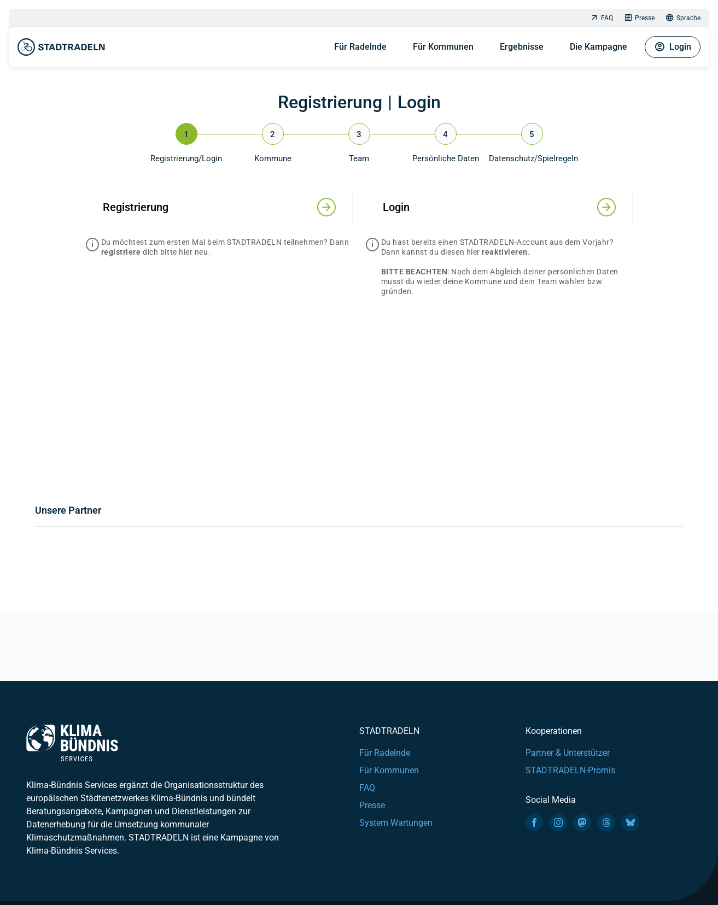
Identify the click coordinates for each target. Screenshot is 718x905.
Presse (639, 18)
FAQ (601, 18)
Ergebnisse (522, 47)
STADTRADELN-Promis (570, 770)
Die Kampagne (598, 47)
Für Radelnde (360, 47)
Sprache (683, 18)
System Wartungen (396, 823)
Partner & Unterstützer (568, 753)
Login (672, 47)
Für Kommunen (443, 47)
